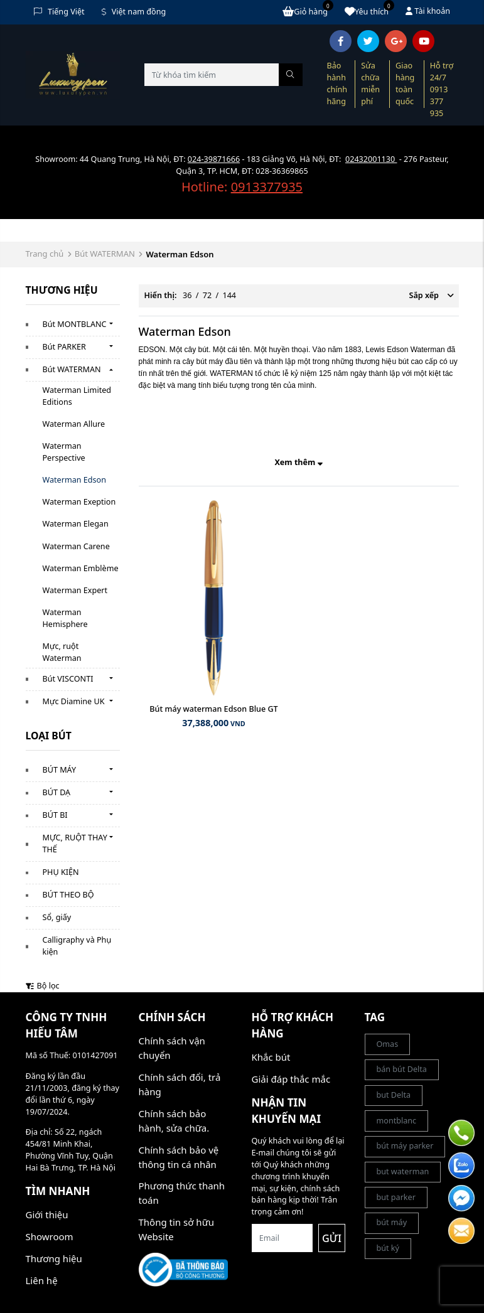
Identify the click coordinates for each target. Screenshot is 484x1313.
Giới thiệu (47, 1214)
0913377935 (267, 186)
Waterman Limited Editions (77, 396)
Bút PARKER (64, 346)
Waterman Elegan (76, 523)
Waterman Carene (76, 546)
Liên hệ (42, 1280)
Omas (388, 1044)
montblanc (397, 1120)
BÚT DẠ (57, 792)
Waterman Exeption (79, 501)
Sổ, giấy (57, 917)
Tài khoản (428, 11)
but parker (396, 1197)
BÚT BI (55, 815)
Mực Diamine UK (74, 701)
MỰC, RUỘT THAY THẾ (75, 843)
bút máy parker (405, 1145)
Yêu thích (369, 11)
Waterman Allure (74, 424)
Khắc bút (271, 1057)
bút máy (392, 1222)
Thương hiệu (54, 1258)
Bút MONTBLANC (75, 324)
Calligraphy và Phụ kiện (77, 946)
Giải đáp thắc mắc (291, 1079)
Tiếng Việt (59, 11)
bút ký (388, 1248)
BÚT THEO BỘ (68, 894)
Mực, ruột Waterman (62, 652)
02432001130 (371, 159)
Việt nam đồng (134, 11)
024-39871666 (214, 159)
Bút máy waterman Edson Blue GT (213, 709)
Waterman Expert (75, 590)
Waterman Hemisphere (65, 618)
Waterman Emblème (81, 568)
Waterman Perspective (64, 452)
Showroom (49, 1236)
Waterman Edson (74, 479)
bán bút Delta (402, 1069)
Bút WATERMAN (105, 253)
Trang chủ (45, 253)
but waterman (403, 1171)
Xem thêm (298, 462)
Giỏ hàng (307, 11)
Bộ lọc (43, 985)
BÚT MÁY (60, 769)
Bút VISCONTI (68, 678)
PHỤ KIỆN (61, 872)
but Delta (394, 1095)
